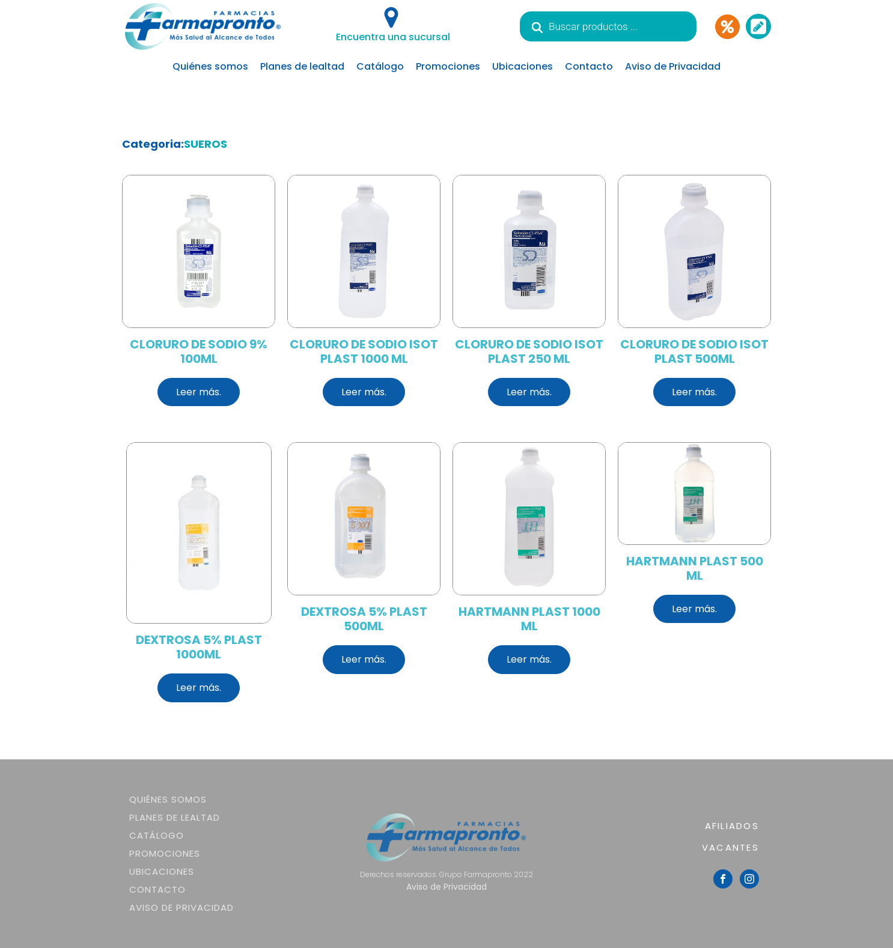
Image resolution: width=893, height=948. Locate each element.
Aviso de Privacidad (673, 66)
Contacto (589, 66)
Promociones (448, 66)
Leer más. (198, 392)
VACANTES (730, 847)
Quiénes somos (210, 66)
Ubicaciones (522, 66)
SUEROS (205, 143)
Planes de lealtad (302, 66)
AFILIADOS (732, 825)
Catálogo (380, 66)
